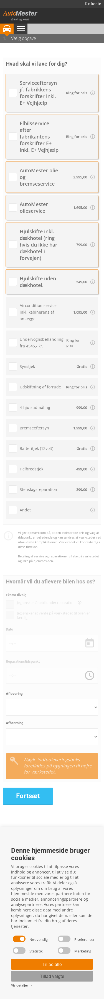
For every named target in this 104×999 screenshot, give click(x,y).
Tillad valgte (52, 976)
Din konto (93, 4)
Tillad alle (52, 964)
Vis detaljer (22, 985)
